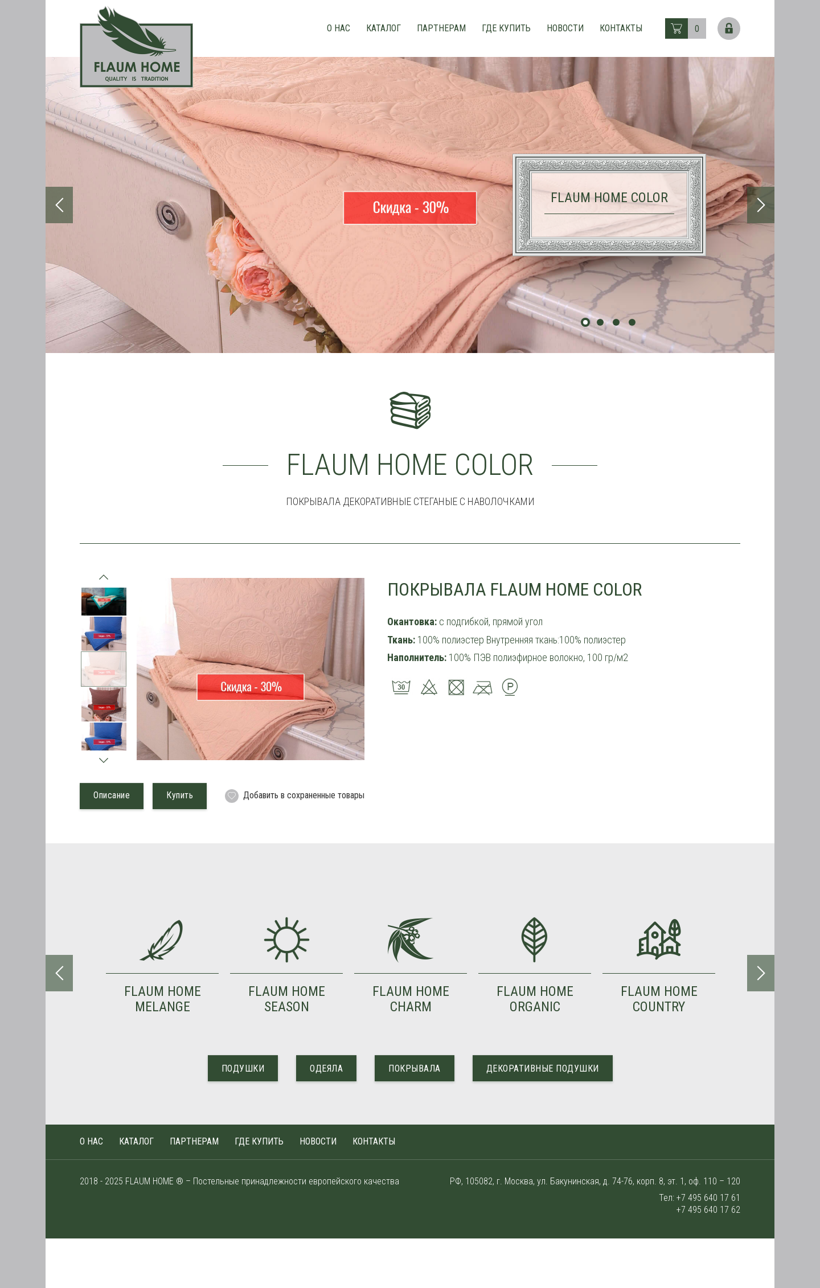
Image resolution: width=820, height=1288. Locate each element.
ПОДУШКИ (243, 1068)
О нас (338, 28)
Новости (565, 28)
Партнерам (441, 28)
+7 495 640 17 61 (708, 1197)
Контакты (621, 28)
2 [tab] (600, 322)
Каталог (383, 28)
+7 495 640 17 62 (708, 1209)
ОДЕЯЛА (326, 1068)
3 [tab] (616, 322)
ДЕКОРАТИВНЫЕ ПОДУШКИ (542, 1068)
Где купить (506, 28)
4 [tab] (632, 322)
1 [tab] (585, 322)
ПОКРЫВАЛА (414, 1068)
